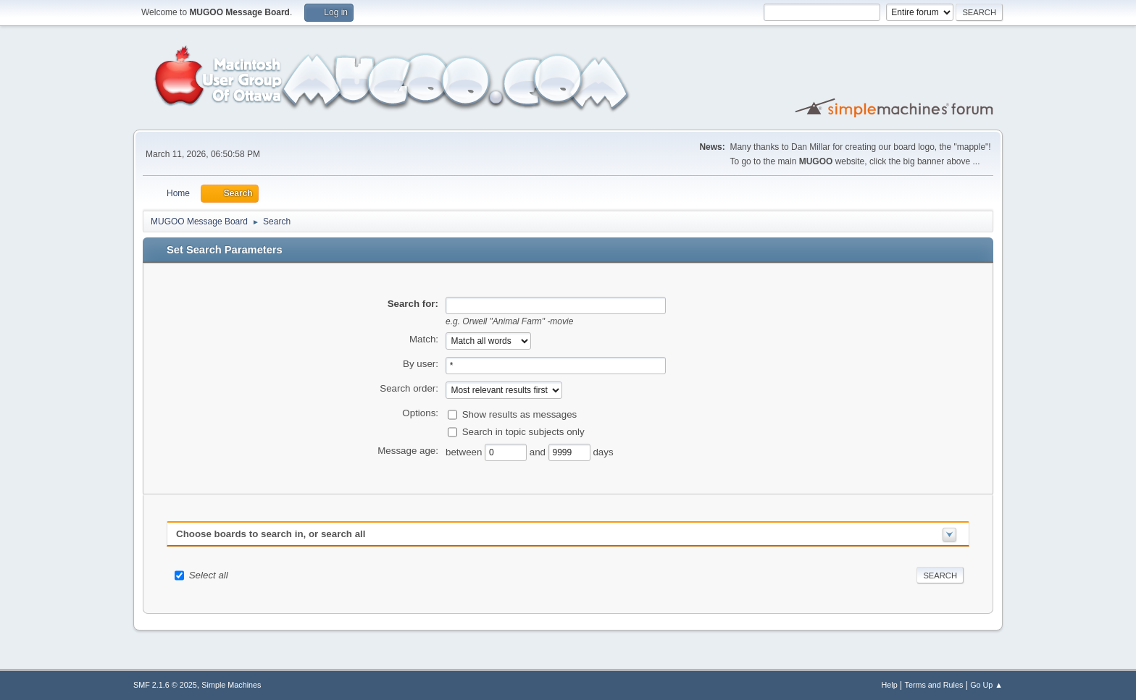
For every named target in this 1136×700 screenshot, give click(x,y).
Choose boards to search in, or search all (270, 533)
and (539, 451)
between (465, 451)
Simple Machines (231, 684)
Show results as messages (519, 413)
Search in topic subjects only (523, 431)
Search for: (413, 303)
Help (890, 684)
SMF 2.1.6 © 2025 (165, 684)
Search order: (409, 388)
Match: (423, 339)
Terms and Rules (934, 684)
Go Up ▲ (986, 684)
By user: (420, 363)
